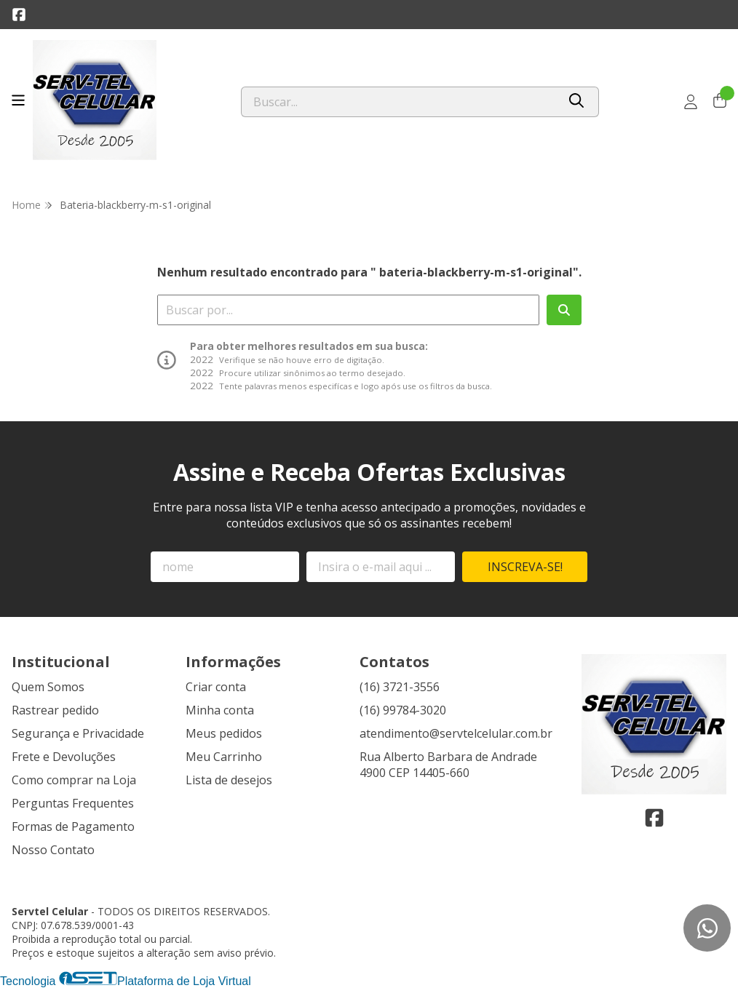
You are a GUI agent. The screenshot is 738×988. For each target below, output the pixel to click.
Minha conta (220, 710)
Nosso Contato (53, 850)
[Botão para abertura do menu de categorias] (18, 100)
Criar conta (216, 687)
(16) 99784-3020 (403, 710)
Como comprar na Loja (74, 780)
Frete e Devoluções (64, 757)
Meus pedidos (224, 733)
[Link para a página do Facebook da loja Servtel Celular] (19, 14)
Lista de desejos (229, 780)
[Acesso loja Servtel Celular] (690, 102)
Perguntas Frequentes (73, 803)
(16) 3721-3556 (400, 687)
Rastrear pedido (55, 710)
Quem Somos (48, 687)
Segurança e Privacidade (78, 733)
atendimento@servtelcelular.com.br (456, 733)
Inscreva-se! (525, 567)
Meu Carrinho (224, 757)
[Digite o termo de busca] (399, 101)
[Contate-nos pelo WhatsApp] (707, 928)
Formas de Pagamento (73, 826)
